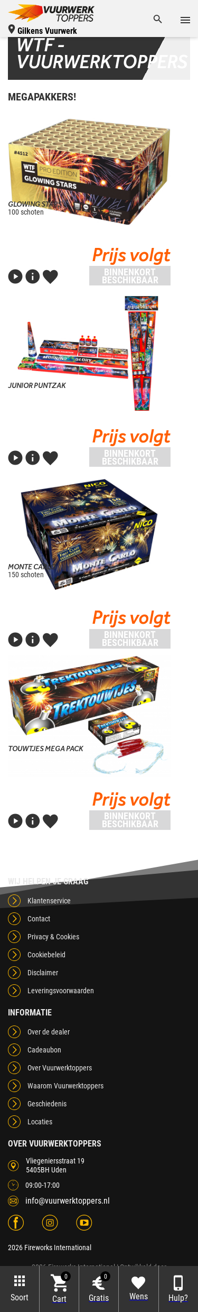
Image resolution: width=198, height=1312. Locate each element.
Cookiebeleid (46, 954)
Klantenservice (49, 901)
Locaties (39, 1121)
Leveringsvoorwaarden (60, 990)
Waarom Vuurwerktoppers (65, 1086)
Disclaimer (42, 972)
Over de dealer (48, 1032)
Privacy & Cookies (53, 936)
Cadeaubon (44, 1050)
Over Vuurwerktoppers (59, 1068)
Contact (38, 918)
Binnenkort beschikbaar (130, 275)
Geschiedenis (47, 1104)
